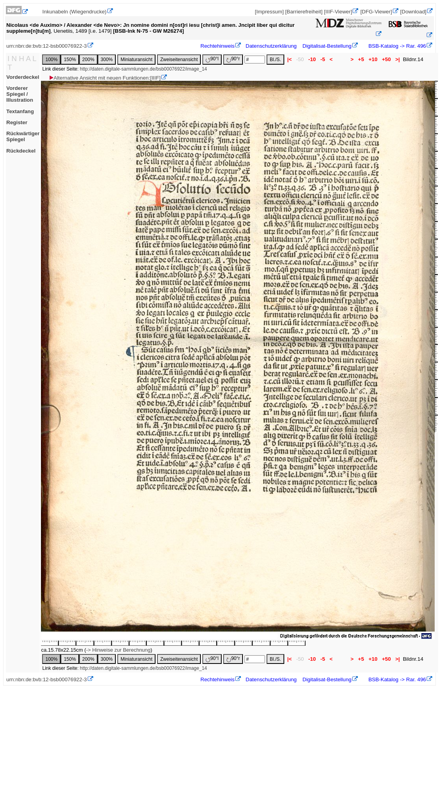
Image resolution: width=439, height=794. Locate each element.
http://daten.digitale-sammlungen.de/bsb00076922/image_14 (143, 69)
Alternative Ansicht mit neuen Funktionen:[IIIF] (104, 78)
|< (289, 59)
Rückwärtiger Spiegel (22, 136)
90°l (212, 59)
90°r (233, 59)
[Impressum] (269, 12)
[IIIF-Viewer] (338, 12)
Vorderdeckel (22, 77)
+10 (373, 59)
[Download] (413, 12)
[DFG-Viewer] (376, 12)
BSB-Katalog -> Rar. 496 (396, 46)
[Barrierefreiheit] (303, 12)
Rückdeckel (20, 151)
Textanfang (20, 111)
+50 (386, 59)
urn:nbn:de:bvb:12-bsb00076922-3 (46, 46)
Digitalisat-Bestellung (326, 46)
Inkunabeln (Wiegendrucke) (75, 12)
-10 (312, 59)
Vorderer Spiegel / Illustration (19, 94)
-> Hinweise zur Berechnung (118, 650)
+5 (361, 59)
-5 (322, 59)
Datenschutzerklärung (271, 46)
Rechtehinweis (217, 46)
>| (397, 59)
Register (16, 122)
